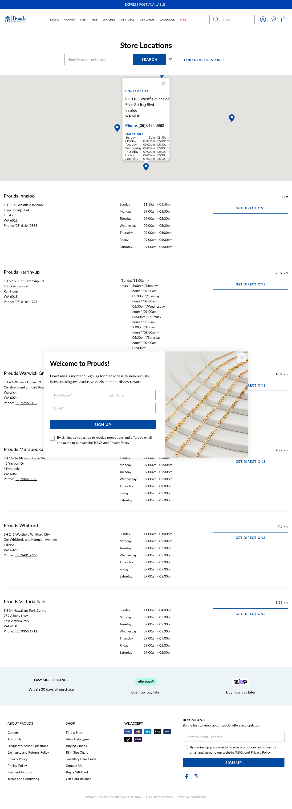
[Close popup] (241, 357)
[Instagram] (195, 776)
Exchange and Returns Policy (28, 752)
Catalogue (167, 19)
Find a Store (74, 733)
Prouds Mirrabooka (23, 449)
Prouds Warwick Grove (27, 373)
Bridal (54, 19)
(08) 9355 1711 (26, 631)
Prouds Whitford (21, 525)
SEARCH (150, 59)
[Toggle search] (216, 19)
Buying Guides (76, 746)
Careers (13, 733)
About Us (14, 739)
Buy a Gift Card (77, 772)
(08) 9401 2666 (26, 555)
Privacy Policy (119, 443)
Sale (183, 19)
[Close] (164, 83)
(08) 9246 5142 (26, 403)
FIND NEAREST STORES (204, 60)
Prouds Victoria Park (25, 601)
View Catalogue (77, 739)
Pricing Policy (17, 766)
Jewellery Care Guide (81, 759)
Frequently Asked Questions (28, 746)
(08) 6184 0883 (26, 225)
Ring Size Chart (77, 752)
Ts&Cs (97, 443)
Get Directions (251, 208)
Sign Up (103, 424)
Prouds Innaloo (19, 195)
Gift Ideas (127, 19)
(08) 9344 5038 (26, 479)
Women (69, 19)
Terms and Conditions (23, 779)
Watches (109, 19)
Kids (94, 19)
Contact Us (74, 766)
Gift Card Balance (78, 779)
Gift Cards (146, 19)
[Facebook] (186, 776)
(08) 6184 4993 (26, 302)
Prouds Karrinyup (22, 272)
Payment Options (20, 772)
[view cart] (283, 19)
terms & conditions (192, 797)
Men (83, 19)
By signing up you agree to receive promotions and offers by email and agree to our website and (104, 440)
